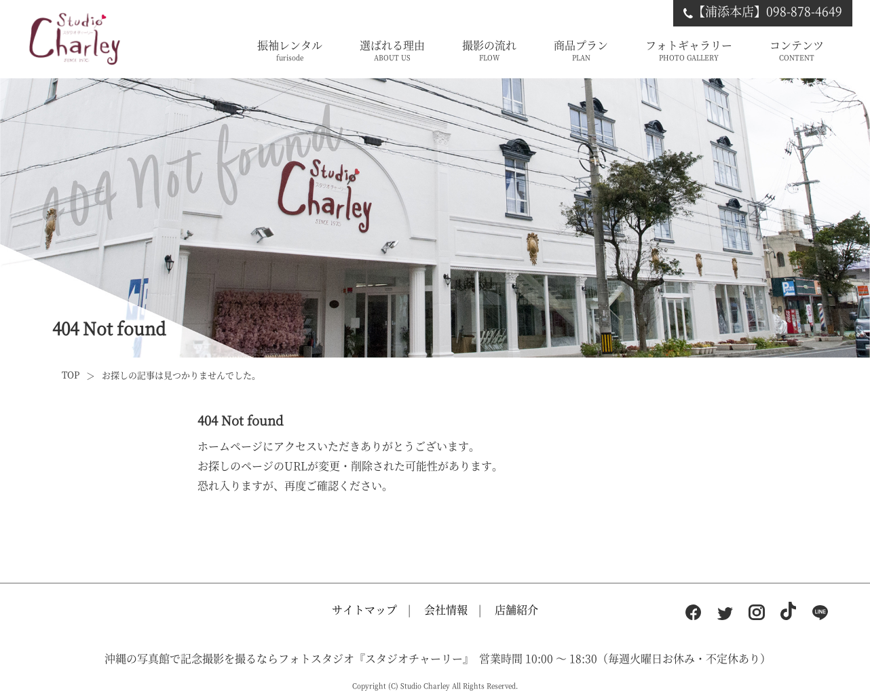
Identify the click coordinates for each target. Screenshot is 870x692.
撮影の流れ (489, 51)
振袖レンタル (289, 51)
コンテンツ (797, 51)
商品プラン (581, 51)
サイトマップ (364, 609)
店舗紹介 (516, 609)
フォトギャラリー (688, 51)
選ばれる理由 (392, 51)
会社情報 (446, 609)
